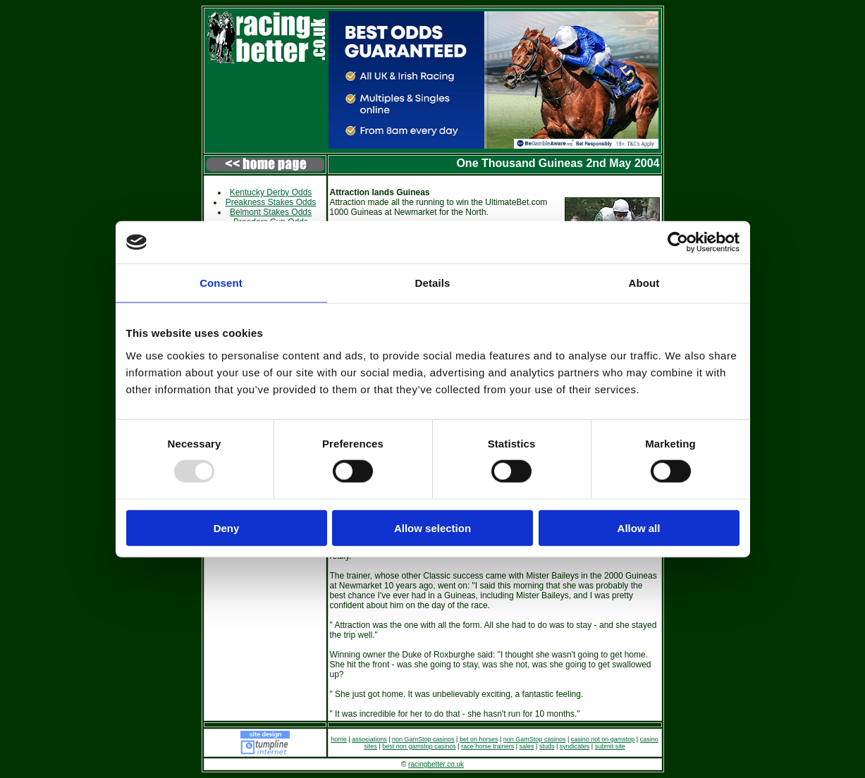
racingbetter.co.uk (436, 764)
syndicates (575, 746)
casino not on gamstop (603, 739)
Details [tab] (432, 283)
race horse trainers (487, 746)
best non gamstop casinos (419, 746)
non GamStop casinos (423, 739)
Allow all (639, 527)
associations (369, 739)
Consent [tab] (221, 283)
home (339, 739)
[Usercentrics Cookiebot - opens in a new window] (678, 242)
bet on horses (479, 739)
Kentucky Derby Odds (271, 192)
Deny (227, 527)
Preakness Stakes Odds (271, 202)
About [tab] (644, 283)
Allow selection (432, 527)
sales (527, 746)
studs (547, 746)
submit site (610, 746)
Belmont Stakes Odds (271, 212)
